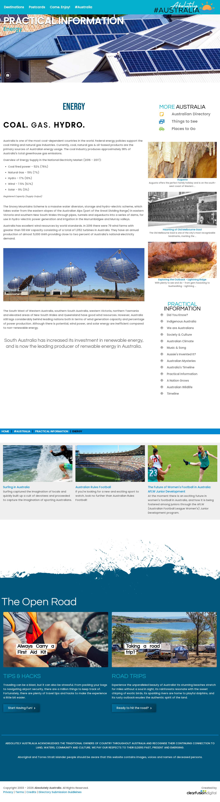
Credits (31, 792)
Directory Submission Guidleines (60, 792)
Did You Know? (177, 315)
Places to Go (183, 128)
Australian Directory (191, 114)
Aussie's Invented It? (181, 354)
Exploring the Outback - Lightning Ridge (182, 279)
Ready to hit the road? (134, 708)
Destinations (14, 7)
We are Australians (180, 328)
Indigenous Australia (181, 321)
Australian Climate (180, 341)
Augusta (182, 179)
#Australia (83, 7)
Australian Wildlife (179, 387)
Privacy (8, 792)
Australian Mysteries (181, 361)
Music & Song (176, 348)
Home (5, 431)
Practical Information (182, 374)
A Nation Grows (178, 381)
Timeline (173, 394)
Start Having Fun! (21, 708)
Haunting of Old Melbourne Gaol (182, 229)
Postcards (37, 7)
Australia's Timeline (180, 367)
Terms (19, 792)
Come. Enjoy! (60, 7)
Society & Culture (179, 335)
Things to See (185, 121)
